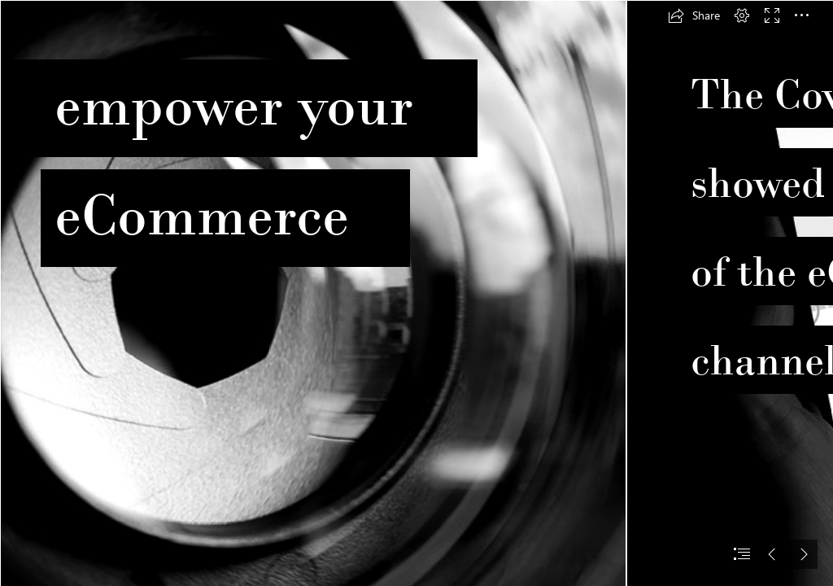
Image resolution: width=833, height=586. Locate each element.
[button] (693, 15)
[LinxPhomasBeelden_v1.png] (312, 293)
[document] (416, 293)
